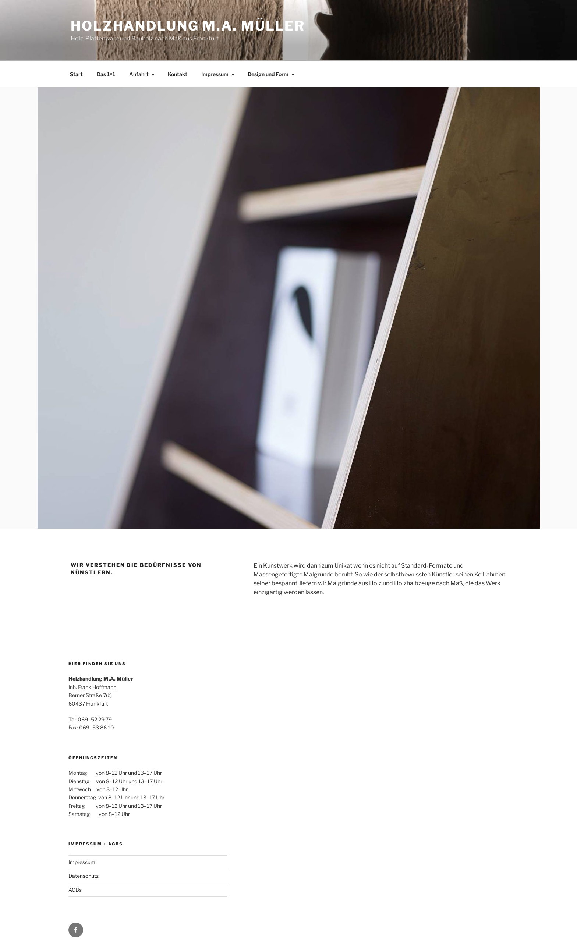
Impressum (218, 74)
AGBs (75, 890)
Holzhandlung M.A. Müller (188, 26)
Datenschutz (83, 876)
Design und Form (271, 74)
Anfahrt (142, 74)
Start (76, 74)
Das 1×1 (106, 74)
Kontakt (177, 74)
